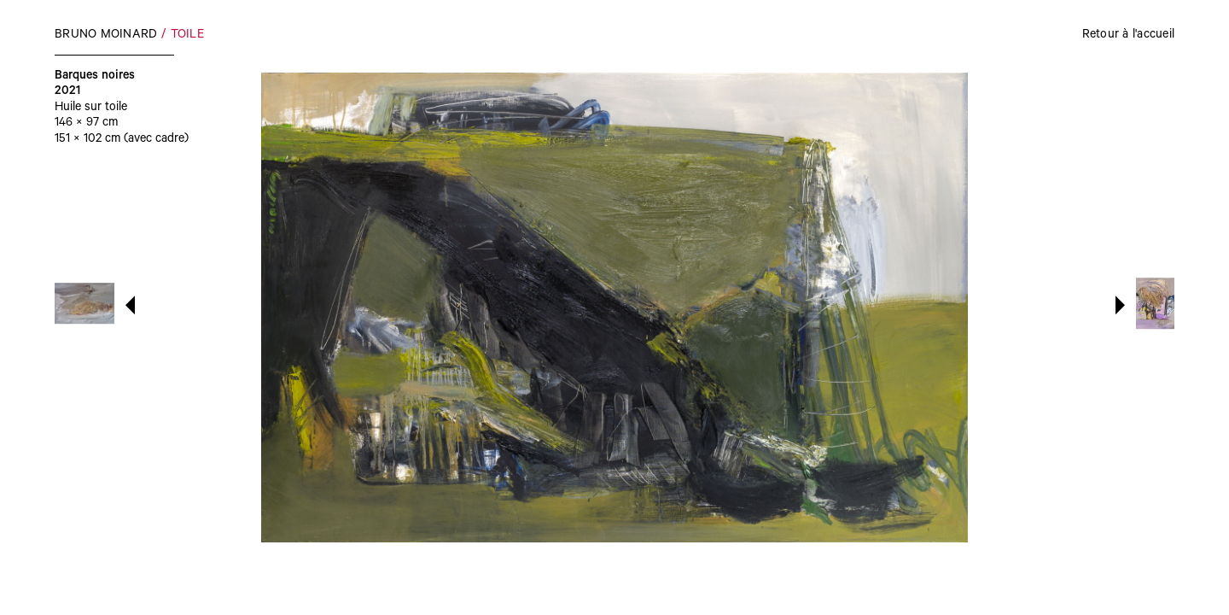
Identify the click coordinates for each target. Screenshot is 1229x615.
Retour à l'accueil (1128, 36)
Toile (187, 36)
